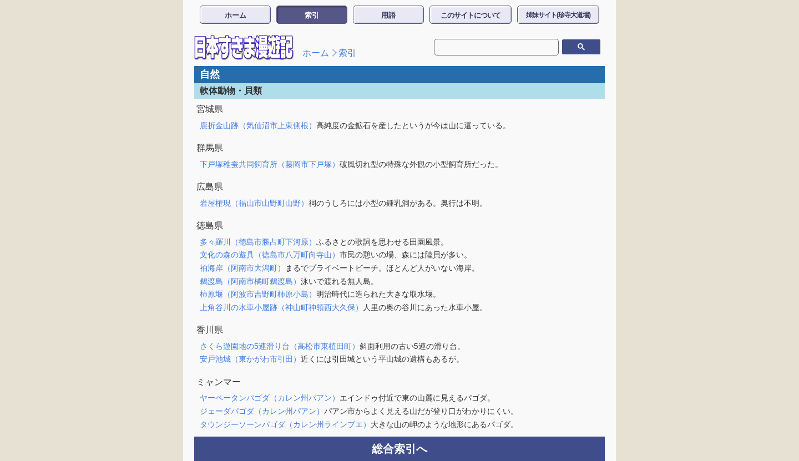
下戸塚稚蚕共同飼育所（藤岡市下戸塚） (270, 164)
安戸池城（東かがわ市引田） (250, 358)
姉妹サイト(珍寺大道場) (558, 15)
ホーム (235, 15)
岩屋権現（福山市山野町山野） (254, 203)
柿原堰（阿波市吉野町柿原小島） (258, 294)
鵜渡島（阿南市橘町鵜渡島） (250, 281)
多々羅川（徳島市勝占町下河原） (258, 241)
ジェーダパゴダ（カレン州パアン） (262, 411)
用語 (388, 15)
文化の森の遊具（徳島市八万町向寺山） (270, 254)
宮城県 (209, 109)
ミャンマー (218, 382)
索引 (312, 15)
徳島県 (209, 225)
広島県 (209, 186)
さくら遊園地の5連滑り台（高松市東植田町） (280, 346)
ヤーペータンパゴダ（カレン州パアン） (270, 397)
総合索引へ (399, 449)
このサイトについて (470, 15)
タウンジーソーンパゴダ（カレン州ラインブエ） (285, 424)
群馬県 (209, 148)
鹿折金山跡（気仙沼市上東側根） (258, 125)
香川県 (209, 330)
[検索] (488, 47)
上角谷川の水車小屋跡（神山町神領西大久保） (281, 307)
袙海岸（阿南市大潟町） (242, 268)
